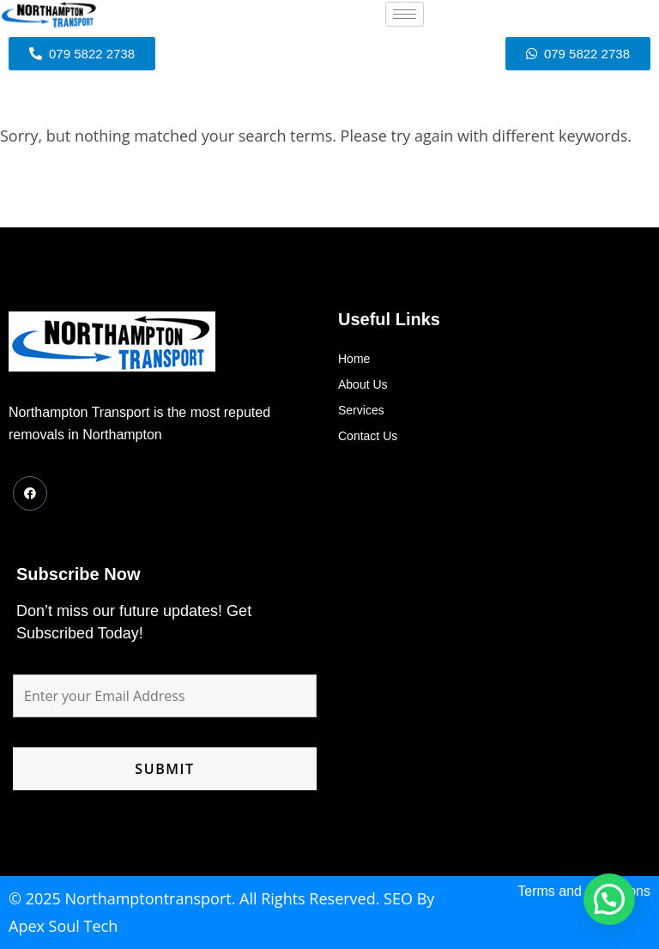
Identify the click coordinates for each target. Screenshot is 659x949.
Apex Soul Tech (63, 926)
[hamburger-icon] (404, 14)
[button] (609, 899)
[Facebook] (30, 493)
